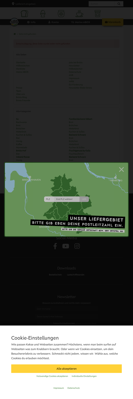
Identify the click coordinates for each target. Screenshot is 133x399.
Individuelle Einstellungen (84, 376)
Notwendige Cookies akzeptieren (52, 376)
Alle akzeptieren (67, 368)
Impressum (58, 388)
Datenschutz (73, 388)
